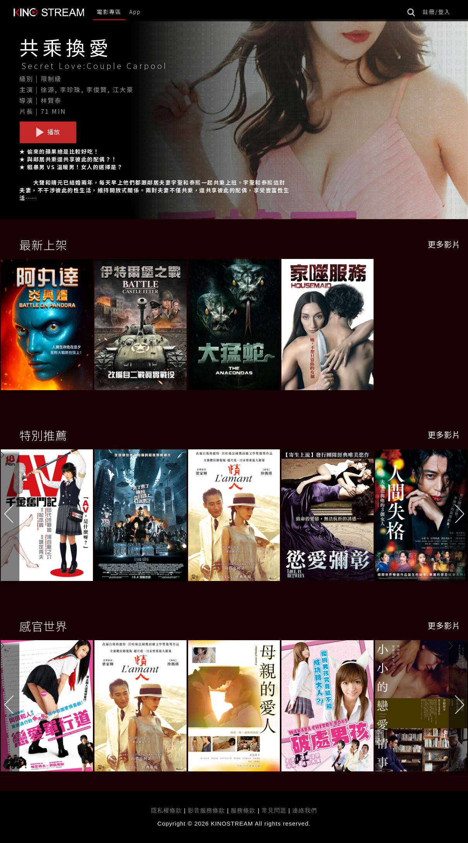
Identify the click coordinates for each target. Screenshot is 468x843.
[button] (458, 516)
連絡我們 (304, 810)
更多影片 (444, 244)
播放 (48, 132)
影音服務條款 (206, 810)
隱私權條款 (166, 810)
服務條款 (244, 810)
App (135, 11)
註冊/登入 (437, 11)
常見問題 (274, 810)
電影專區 (109, 11)
